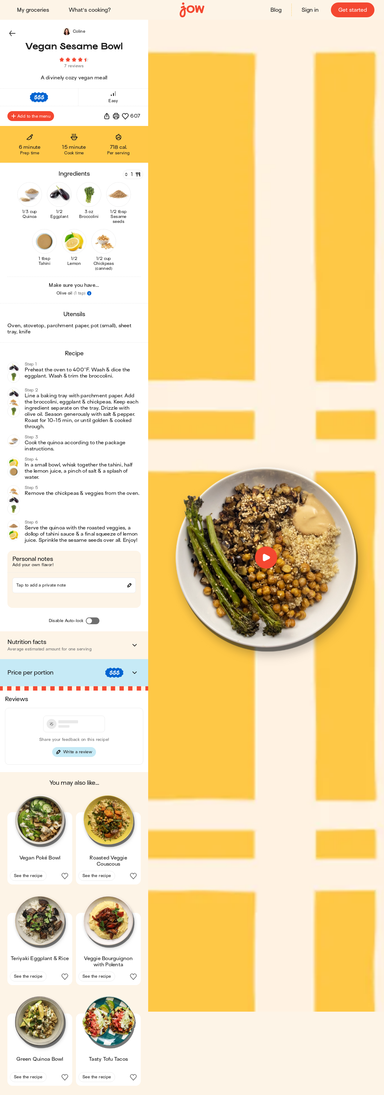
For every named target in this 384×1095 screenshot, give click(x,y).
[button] (12, 33)
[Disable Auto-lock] (92, 622)
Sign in (309, 10)
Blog (275, 10)
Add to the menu (30, 117)
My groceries (33, 10)
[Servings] (132, 176)
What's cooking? (90, 10)
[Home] (192, 10)
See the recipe (28, 877)
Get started (352, 10)
